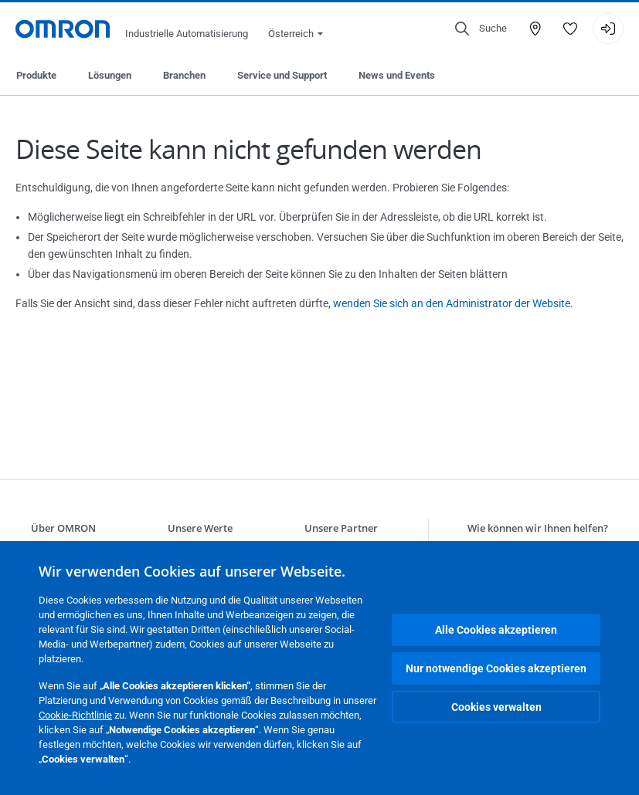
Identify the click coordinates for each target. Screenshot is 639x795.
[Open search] (481, 28)
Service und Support (282, 75)
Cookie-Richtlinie (75, 715)
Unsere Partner (341, 528)
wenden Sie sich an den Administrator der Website (451, 303)
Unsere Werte (200, 528)
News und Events (397, 75)
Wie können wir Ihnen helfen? (537, 528)
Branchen (184, 75)
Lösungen (109, 75)
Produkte (36, 75)
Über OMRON (63, 528)
